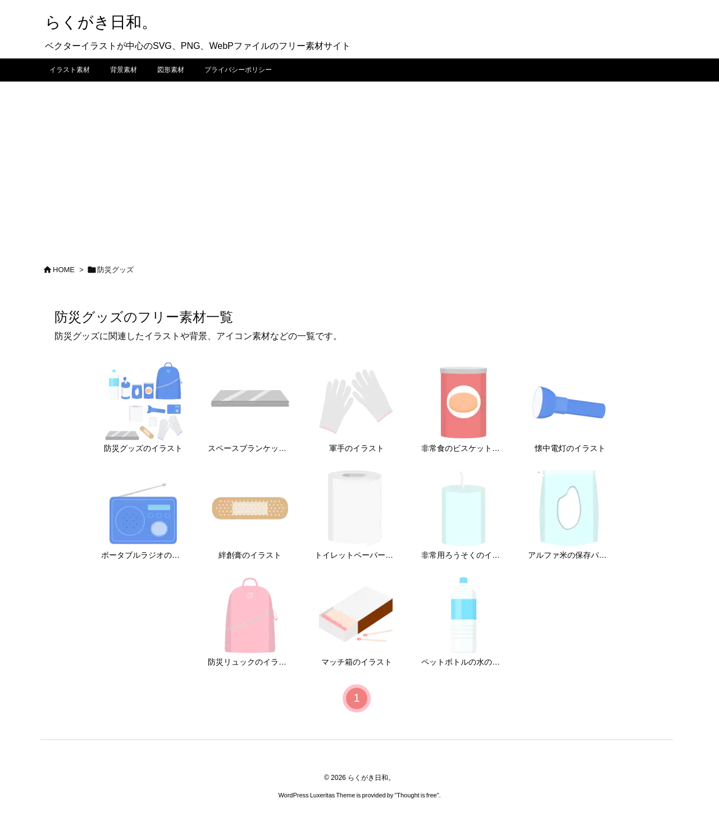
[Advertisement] (359, 166)
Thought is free (416, 795)
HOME (64, 269)
